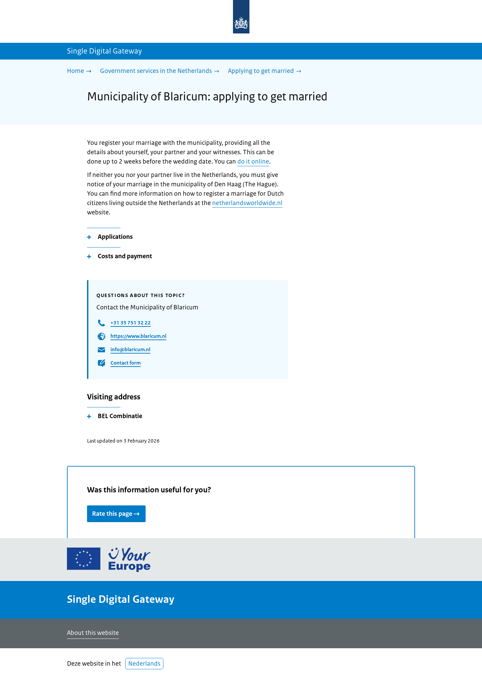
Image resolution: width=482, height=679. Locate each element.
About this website (93, 633)
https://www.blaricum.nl (138, 336)
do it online (253, 162)
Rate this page (116, 514)
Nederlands (144, 664)
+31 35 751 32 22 (130, 322)
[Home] (81, 71)
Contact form (125, 363)
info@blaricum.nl (130, 349)
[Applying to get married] (266, 71)
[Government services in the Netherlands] (161, 71)
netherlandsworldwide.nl (247, 203)
